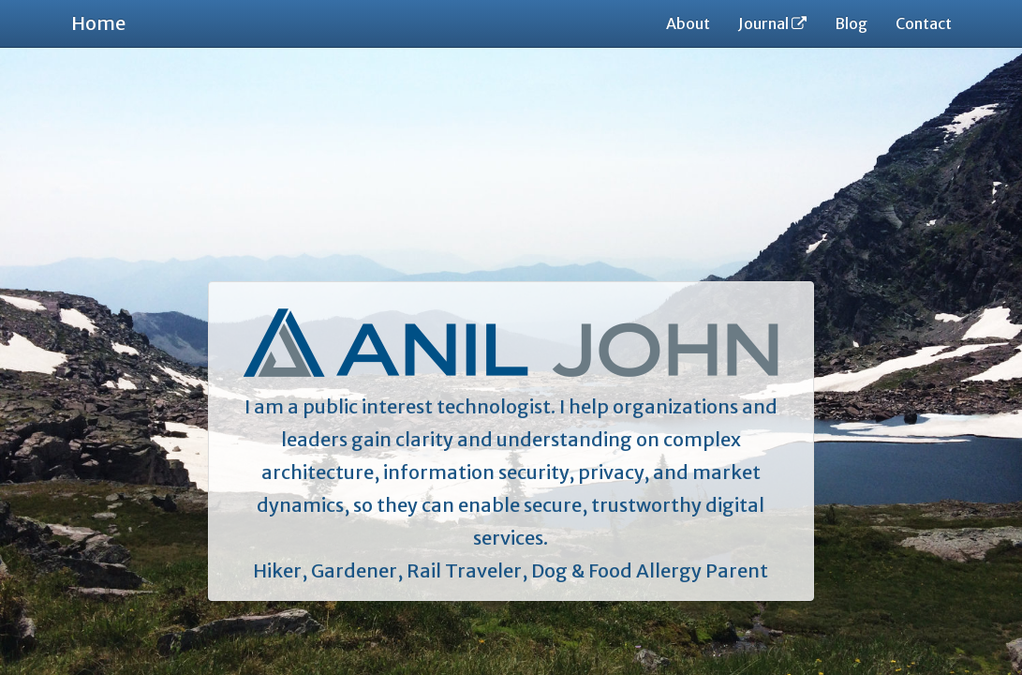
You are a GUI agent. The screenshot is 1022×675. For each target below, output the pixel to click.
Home (98, 23)
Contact (924, 23)
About (688, 23)
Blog (851, 23)
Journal (772, 23)
